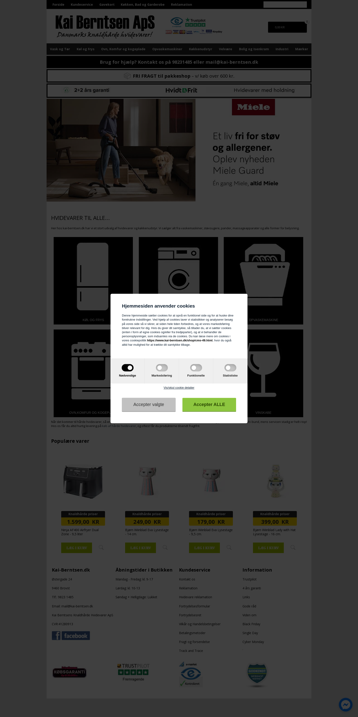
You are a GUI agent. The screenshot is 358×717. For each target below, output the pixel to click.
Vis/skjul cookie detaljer (179, 387)
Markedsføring (162, 375)
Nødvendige (127, 375)
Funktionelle (196, 375)
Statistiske (230, 375)
